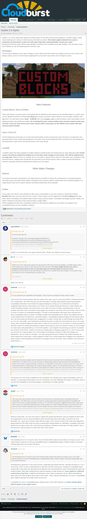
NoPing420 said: (17, 231)
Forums (13, 20)
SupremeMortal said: (18, 262)
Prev (4, 222)
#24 (84, 352)
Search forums (13, 23)
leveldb (21, 218)
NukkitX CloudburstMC (65, 507)
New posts (4, 23)
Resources (30, 20)
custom (16, 218)
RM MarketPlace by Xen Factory (43, 507)
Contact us (54, 503)
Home (5, 20)
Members (41, 20)
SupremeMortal (7, 33)
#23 (84, 287)
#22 (84, 257)
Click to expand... (48, 248)
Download (51, 20)
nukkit (31, 218)
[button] (8, 20)
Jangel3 (13, 391)
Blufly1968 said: (17, 453)
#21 (84, 226)
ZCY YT (13, 257)
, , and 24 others (18, 209)
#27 (84, 449)
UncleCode (14, 287)
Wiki (20, 20)
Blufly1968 (14, 436)
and (18, 346)
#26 (84, 436)
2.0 (5, 218)
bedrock (9, 218)
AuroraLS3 (14, 449)
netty (26, 218)
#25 (84, 391)
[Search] (84, 20)
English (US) (6, 503)
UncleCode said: (17, 357)
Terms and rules (63, 503)
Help (81, 503)
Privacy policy (74, 503)
